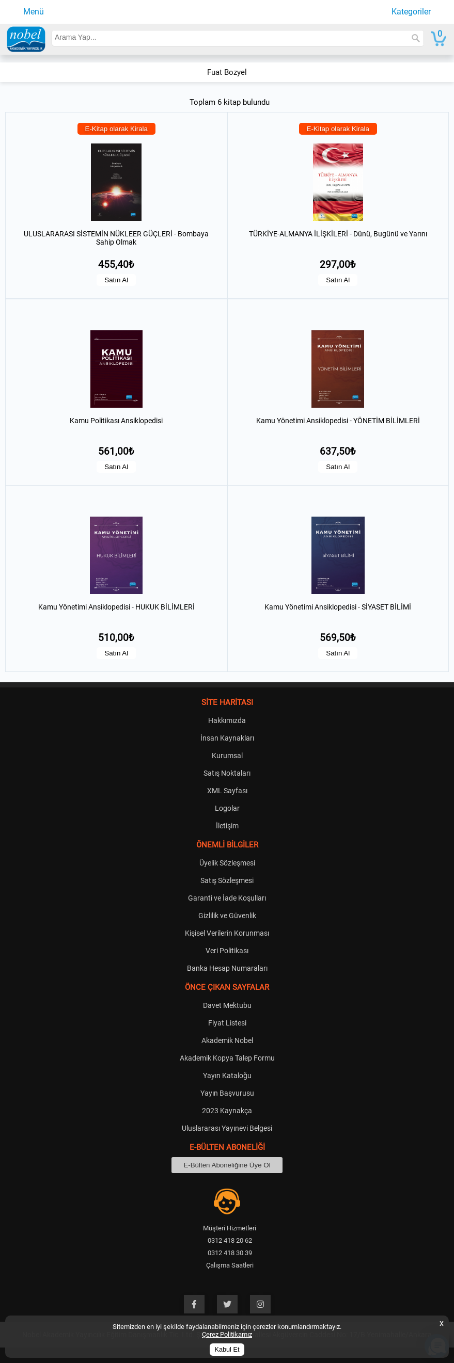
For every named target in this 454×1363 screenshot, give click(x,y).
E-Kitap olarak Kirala (116, 129)
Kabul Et (227, 1349)
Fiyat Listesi (227, 1023)
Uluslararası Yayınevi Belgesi (227, 1128)
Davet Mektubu (227, 1005)
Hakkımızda (227, 720)
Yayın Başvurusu (227, 1093)
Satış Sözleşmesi (227, 880)
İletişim (227, 826)
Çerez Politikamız (227, 1334)
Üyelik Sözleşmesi (227, 863)
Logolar (227, 808)
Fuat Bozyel (227, 72)
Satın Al (116, 280)
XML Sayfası (227, 791)
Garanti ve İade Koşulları (227, 898)
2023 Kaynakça (227, 1111)
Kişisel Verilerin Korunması (227, 933)
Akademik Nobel (227, 1040)
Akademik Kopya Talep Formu (227, 1058)
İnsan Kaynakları (227, 738)
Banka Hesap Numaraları (227, 968)
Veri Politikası (227, 951)
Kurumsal (227, 755)
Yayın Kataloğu (227, 1075)
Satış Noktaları (227, 773)
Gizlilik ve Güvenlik (227, 915)
